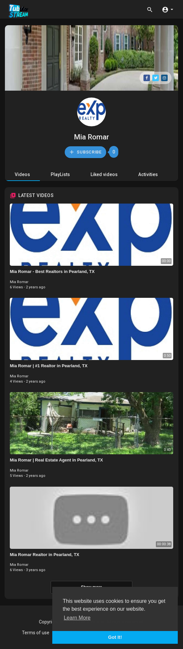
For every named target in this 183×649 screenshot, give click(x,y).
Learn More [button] (77, 618)
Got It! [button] (115, 637)
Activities (148, 174)
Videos (22, 174)
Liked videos (104, 174)
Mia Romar (91, 137)
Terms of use (35, 632)
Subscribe (85, 152)
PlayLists (60, 174)
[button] (167, 9)
